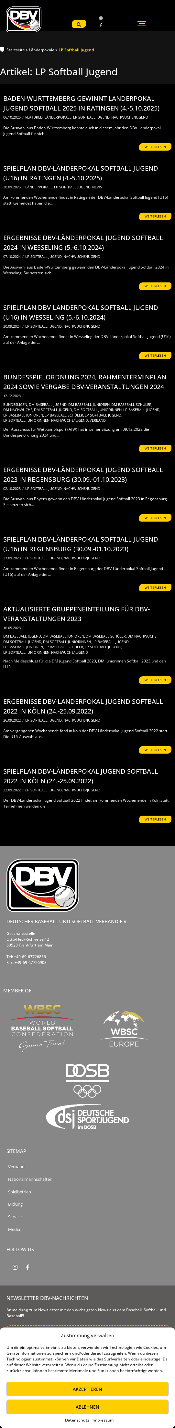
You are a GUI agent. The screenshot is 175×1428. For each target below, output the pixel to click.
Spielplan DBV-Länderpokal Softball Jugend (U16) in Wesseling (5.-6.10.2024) (80, 312)
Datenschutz (77, 1420)
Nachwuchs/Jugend (129, 117)
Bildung (15, 1204)
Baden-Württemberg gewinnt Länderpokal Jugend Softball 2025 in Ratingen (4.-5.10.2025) (81, 103)
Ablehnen (87, 1407)
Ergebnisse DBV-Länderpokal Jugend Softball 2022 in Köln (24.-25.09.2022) (83, 706)
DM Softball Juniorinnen (98, 409)
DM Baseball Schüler (131, 404)
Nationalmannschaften (30, 1179)
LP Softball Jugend (92, 117)
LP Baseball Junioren (23, 415)
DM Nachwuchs (18, 409)
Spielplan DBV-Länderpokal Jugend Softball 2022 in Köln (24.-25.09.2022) (80, 776)
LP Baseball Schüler (64, 415)
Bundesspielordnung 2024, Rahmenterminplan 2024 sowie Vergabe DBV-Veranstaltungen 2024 (84, 382)
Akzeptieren (87, 1389)
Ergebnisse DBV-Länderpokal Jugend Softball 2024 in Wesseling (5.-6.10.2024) (83, 242)
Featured (34, 117)
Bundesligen (15, 404)
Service (15, 1217)
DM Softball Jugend (53, 409)
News (97, 187)
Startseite (15, 50)
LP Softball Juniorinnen (26, 420)
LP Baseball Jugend (141, 409)
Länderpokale (41, 50)
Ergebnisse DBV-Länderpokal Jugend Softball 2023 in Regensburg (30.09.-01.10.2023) (83, 474)
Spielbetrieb (19, 1192)
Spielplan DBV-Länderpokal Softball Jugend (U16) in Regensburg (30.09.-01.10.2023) (80, 544)
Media (14, 1229)
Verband (98, 420)
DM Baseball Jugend (48, 404)
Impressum (103, 1420)
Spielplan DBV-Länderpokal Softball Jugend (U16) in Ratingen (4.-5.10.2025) (80, 173)
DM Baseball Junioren (89, 404)
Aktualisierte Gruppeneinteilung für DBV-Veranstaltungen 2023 (76, 614)
